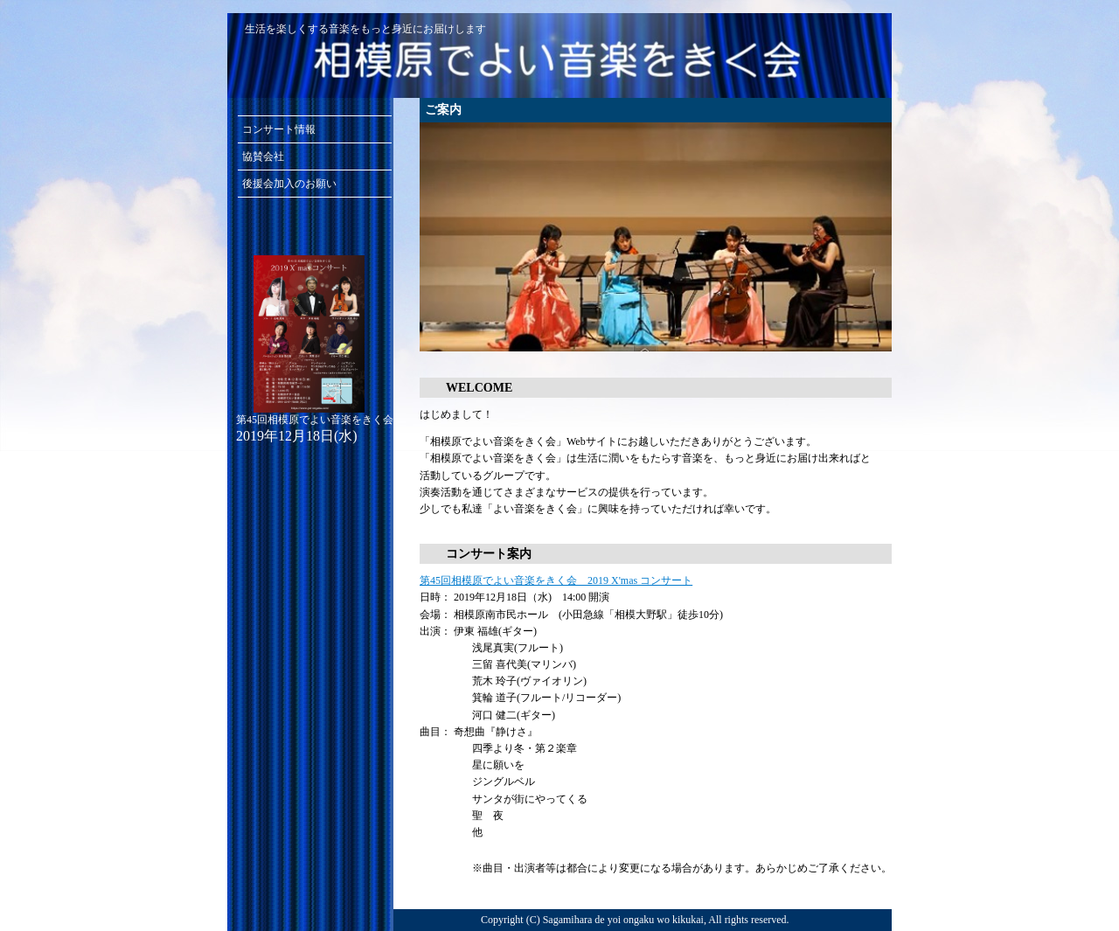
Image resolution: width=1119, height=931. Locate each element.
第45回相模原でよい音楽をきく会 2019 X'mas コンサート (556, 580)
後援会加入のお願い (289, 183)
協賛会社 (263, 156)
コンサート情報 (279, 129)
